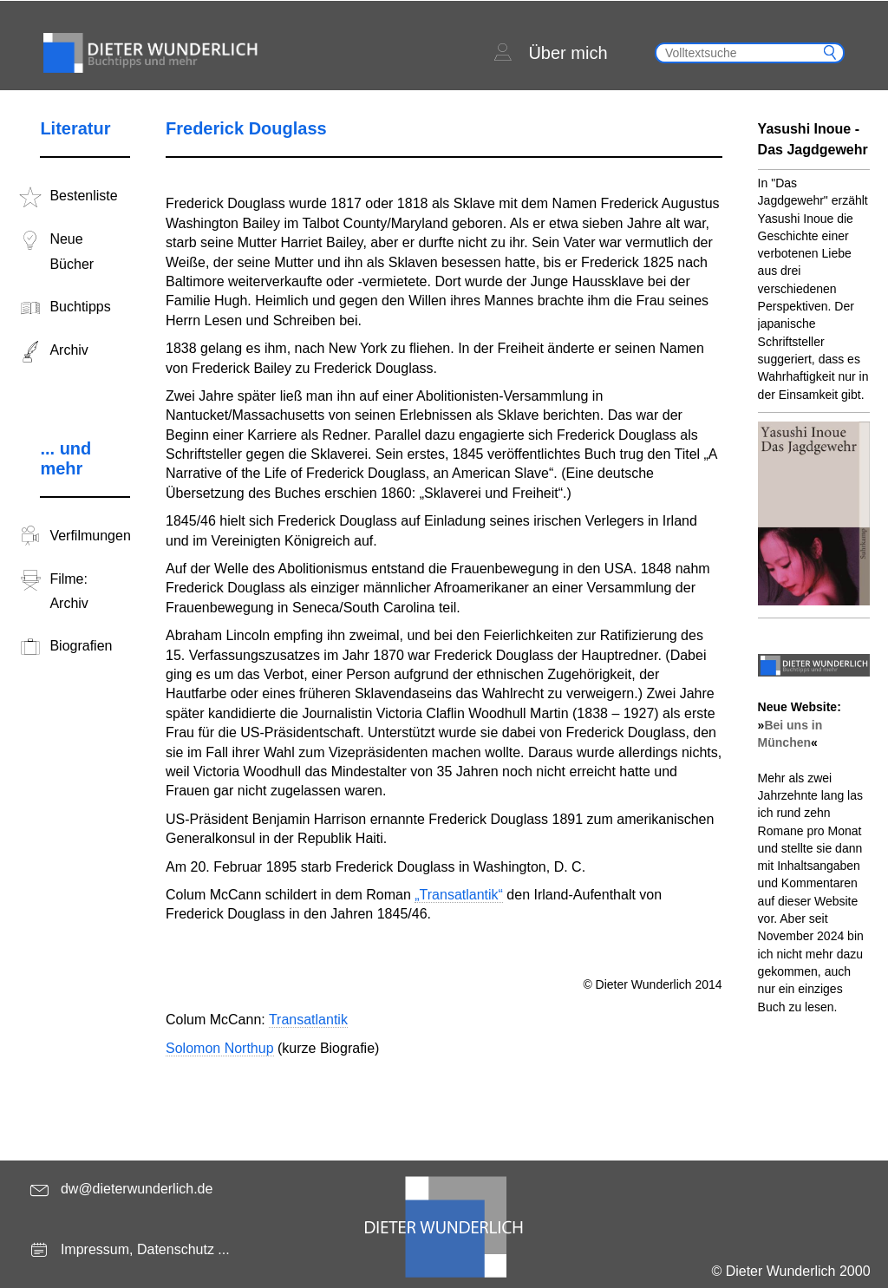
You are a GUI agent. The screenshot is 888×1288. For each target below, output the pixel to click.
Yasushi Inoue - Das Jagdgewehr (813, 139)
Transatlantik (308, 1019)
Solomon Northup (220, 1048)
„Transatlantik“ (459, 894)
